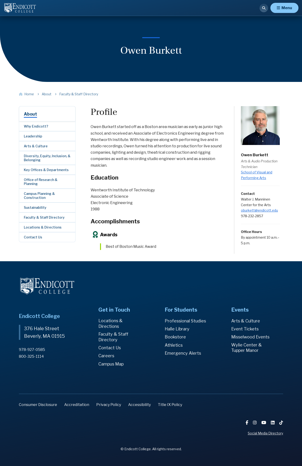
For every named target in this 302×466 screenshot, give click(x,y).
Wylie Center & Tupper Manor (246, 347)
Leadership (33, 136)
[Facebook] (247, 422)
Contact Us (33, 237)
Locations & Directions (43, 227)
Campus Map (111, 364)
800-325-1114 (31, 356)
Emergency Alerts (183, 353)
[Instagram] (255, 422)
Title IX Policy (170, 404)
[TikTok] (281, 422)
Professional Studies (185, 320)
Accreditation (76, 404)
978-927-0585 (32, 349)
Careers (106, 355)
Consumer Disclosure (38, 404)
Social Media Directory (265, 433)
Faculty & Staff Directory (44, 217)
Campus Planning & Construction (39, 196)
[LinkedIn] (273, 422)
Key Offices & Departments (46, 170)
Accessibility (139, 404)
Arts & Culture (36, 146)
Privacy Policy (108, 404)
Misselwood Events (250, 336)
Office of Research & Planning (41, 182)
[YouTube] (264, 422)
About (30, 114)
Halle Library (177, 328)
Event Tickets (245, 328)
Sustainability (35, 207)
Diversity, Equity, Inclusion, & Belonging (47, 158)
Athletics (174, 345)
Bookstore (175, 336)
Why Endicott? (36, 126)
